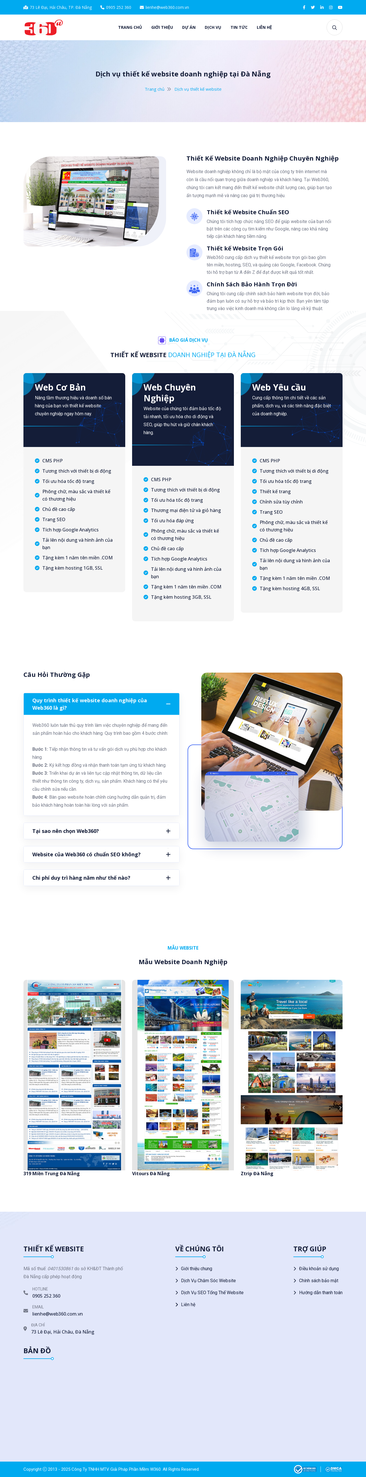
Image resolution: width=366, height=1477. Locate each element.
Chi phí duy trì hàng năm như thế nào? (81, 877)
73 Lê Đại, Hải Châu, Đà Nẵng (62, 1332)
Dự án (189, 27)
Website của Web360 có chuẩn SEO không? (86, 854)
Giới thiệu (162, 27)
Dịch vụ (213, 27)
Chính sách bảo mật (318, 1280)
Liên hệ (264, 27)
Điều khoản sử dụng (319, 1268)
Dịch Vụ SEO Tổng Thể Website (212, 1292)
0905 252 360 (118, 7)
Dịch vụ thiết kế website (198, 89)
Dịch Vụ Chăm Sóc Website (208, 1280)
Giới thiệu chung (196, 1268)
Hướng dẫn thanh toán (321, 1292)
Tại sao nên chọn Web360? (65, 830)
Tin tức (239, 27)
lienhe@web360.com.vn (167, 7)
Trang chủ (130, 27)
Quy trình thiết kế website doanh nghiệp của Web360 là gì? (89, 704)
